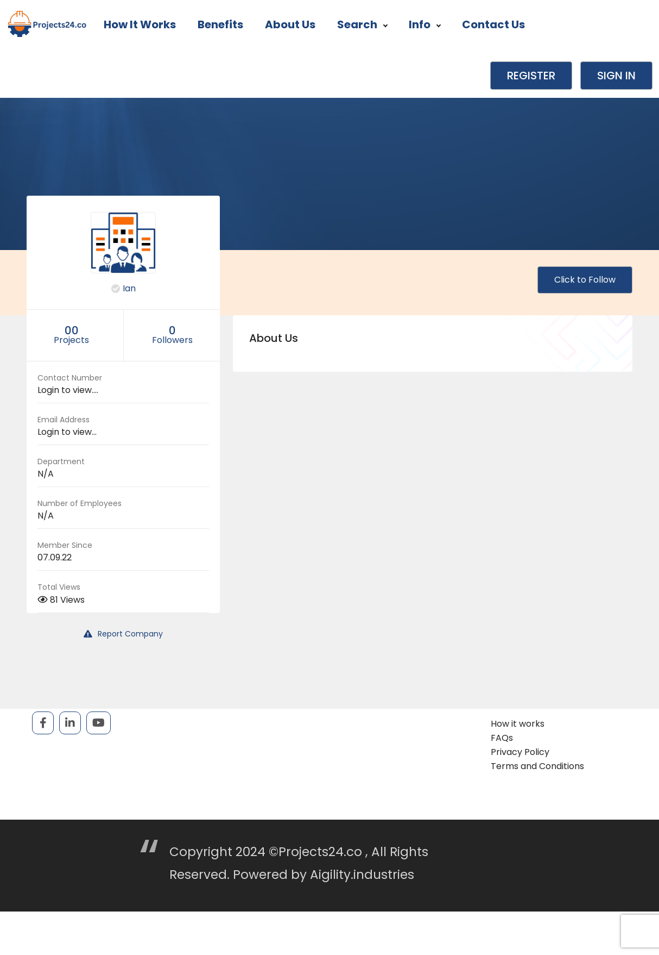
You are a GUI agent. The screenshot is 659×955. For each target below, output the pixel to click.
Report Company (123, 633)
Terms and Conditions (537, 766)
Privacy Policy (520, 752)
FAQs (502, 738)
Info (424, 24)
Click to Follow (585, 279)
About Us (290, 24)
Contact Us (493, 24)
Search (362, 24)
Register (531, 75)
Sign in (616, 75)
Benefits (220, 24)
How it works (140, 24)
